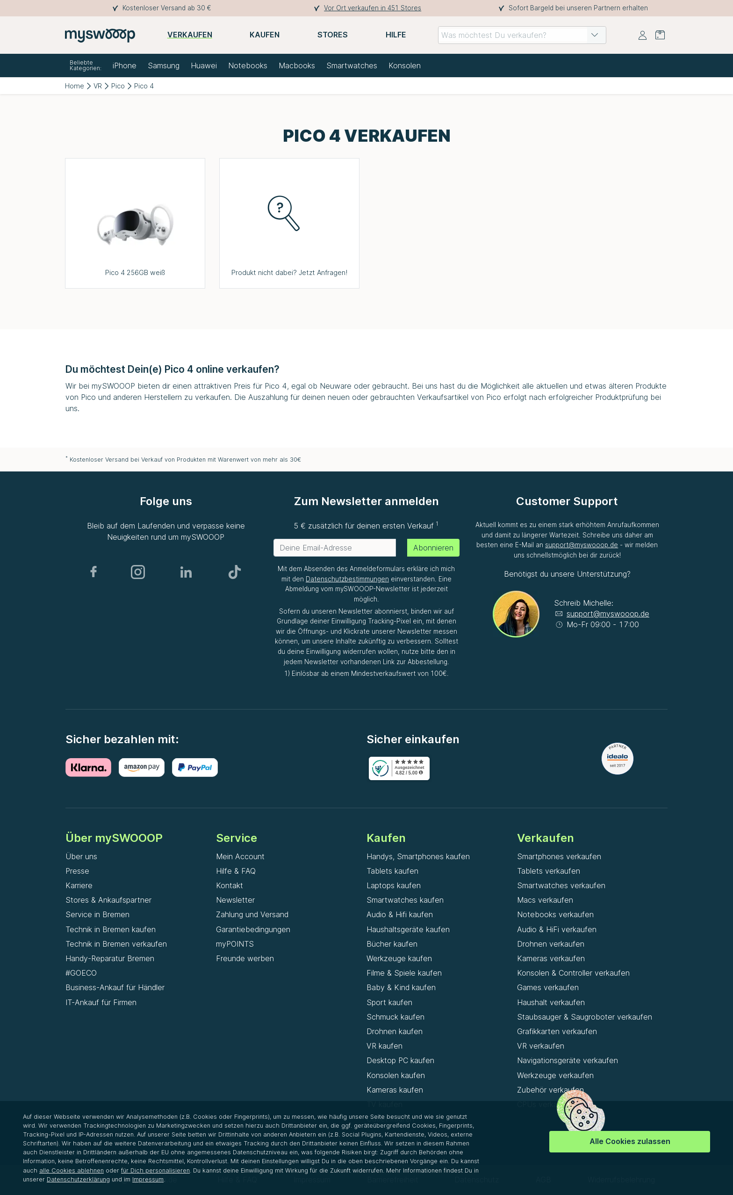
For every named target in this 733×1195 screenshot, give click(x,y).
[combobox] (522, 35)
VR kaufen (384, 1045)
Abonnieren (433, 547)
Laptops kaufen (393, 885)
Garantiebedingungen (253, 929)
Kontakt (229, 885)
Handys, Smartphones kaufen (418, 856)
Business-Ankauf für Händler (115, 987)
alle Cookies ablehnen (71, 1170)
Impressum (148, 1179)
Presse (77, 871)
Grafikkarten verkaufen (557, 1031)
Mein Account (240, 856)
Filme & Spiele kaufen (404, 973)
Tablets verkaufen (548, 871)
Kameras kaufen (394, 1089)
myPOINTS (235, 944)
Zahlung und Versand (252, 914)
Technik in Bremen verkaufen (116, 944)
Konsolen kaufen (395, 1075)
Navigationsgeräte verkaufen (567, 1060)
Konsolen (404, 65)
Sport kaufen (389, 1002)
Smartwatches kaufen (405, 900)
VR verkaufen (540, 1045)
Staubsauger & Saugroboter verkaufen (584, 1016)
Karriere (79, 885)
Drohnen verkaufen (550, 944)
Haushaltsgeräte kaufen (408, 929)
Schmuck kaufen (395, 1016)
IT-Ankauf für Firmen (101, 1002)
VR (97, 86)
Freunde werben (245, 958)
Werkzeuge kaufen (399, 958)
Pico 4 (144, 86)
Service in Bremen (97, 914)
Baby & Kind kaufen (401, 987)
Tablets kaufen (392, 871)
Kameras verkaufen (551, 958)
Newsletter (235, 900)
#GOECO (81, 973)
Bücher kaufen (391, 944)
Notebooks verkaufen (555, 914)
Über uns (81, 856)
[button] (594, 35)
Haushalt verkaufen (551, 1002)
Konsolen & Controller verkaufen (573, 973)
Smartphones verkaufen (559, 856)
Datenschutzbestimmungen (347, 579)
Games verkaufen (548, 987)
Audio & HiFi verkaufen (556, 929)
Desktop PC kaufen (400, 1060)
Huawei (204, 65)
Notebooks (247, 65)
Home (74, 86)
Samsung (164, 65)
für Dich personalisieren (155, 1170)
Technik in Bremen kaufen (110, 929)
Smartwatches (351, 65)
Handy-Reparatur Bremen (109, 958)
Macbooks (297, 65)
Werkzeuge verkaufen (555, 1075)
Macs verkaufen (545, 900)
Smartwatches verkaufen (561, 885)
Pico (118, 86)
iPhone (125, 65)
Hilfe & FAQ (236, 871)
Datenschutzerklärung (78, 1179)
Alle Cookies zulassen (629, 1141)
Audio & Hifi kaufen (399, 914)
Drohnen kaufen (394, 1031)
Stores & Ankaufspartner (108, 900)
